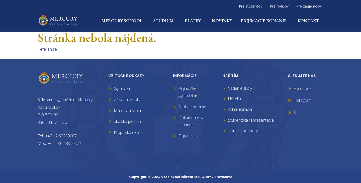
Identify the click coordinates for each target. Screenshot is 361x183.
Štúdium (164, 20)
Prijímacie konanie (265, 20)
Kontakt (308, 20)
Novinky (222, 20)
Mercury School (123, 20)
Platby (194, 20)
